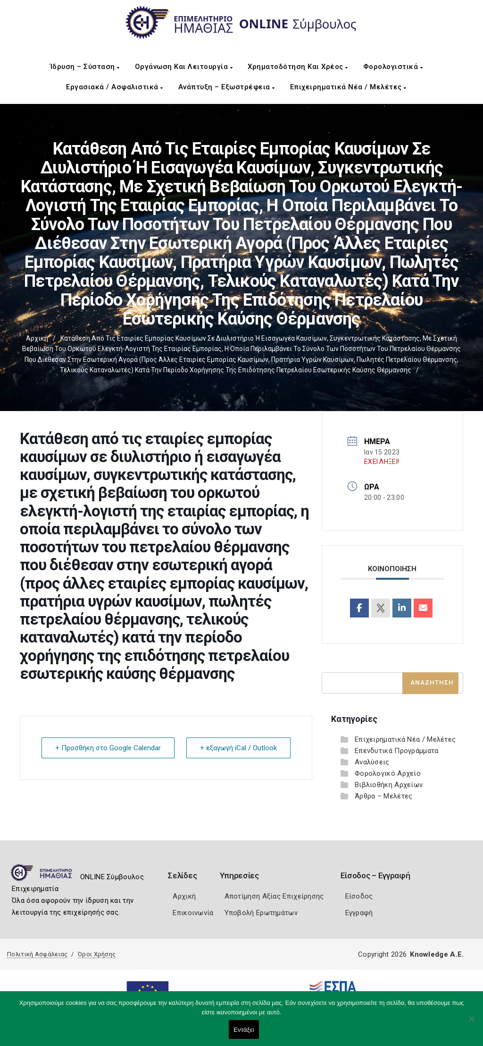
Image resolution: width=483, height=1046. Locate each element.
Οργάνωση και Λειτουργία (184, 66)
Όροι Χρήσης (97, 954)
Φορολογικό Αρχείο (388, 773)
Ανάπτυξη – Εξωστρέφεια (226, 87)
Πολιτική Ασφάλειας (37, 954)
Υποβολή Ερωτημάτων (261, 913)
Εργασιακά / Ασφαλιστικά (114, 87)
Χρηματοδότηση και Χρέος (298, 66)
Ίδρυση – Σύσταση (85, 66)
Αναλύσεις (372, 762)
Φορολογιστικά (393, 66)
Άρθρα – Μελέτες (384, 796)
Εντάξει (243, 1029)
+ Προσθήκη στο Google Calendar (108, 748)
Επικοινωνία (193, 913)
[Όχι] (471, 1023)
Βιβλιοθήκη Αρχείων (389, 784)
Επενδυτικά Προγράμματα (397, 750)
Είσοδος (359, 896)
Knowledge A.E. (437, 954)
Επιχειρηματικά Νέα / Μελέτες (348, 87)
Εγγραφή (359, 913)
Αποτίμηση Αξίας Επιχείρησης (274, 896)
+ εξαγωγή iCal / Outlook (238, 748)
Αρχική (37, 338)
